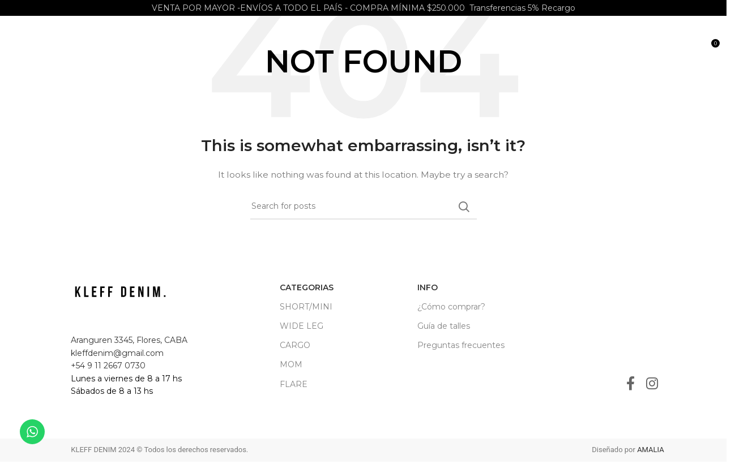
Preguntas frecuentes (461, 345)
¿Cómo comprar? (451, 307)
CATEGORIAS (307, 287)
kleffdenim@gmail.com (117, 353)
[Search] (686, 51)
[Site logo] (118, 50)
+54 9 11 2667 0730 (108, 365)
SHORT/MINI (306, 307)
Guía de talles (443, 326)
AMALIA (650, 449)
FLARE (293, 384)
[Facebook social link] (630, 384)
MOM (291, 364)
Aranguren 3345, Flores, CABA (129, 340)
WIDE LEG (301, 326)
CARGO (295, 345)
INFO (427, 287)
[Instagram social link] (652, 384)
